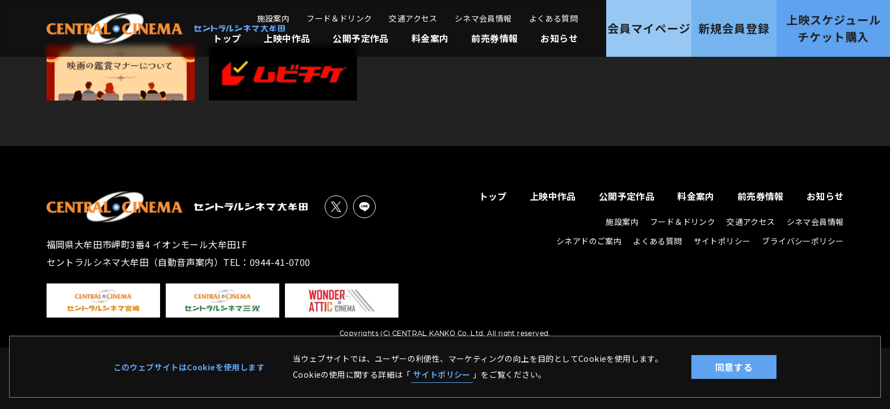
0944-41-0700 (280, 262)
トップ (227, 38)
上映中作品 (286, 38)
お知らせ (559, 38)
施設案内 (273, 18)
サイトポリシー (442, 374)
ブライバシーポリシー (802, 241)
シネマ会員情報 (483, 18)
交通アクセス (413, 18)
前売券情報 (494, 38)
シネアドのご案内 (589, 241)
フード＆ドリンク (339, 18)
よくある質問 (553, 18)
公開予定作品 (360, 38)
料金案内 (430, 38)
